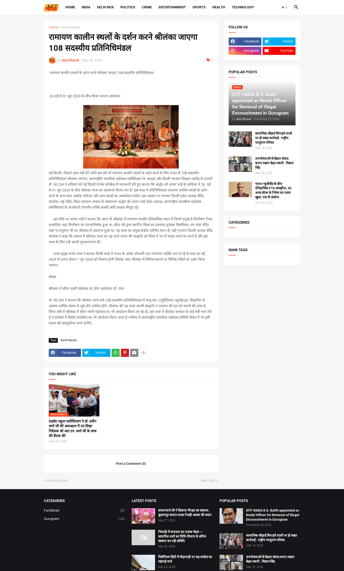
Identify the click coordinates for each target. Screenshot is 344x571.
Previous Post (57, 480)
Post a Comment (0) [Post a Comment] (131, 463)
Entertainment (172, 7)
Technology (243, 7)
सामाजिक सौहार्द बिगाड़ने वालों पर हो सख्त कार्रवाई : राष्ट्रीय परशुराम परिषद (273, 138)
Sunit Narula (70, 27)
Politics (127, 7)
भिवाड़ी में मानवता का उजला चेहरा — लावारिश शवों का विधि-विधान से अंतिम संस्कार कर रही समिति (182, 536)
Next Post (207, 480)
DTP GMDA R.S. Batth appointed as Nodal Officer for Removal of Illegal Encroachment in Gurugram (272, 514)
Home (70, 7)
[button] (284, 7)
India (86, 7)
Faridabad (84, 510)
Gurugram (84, 519)
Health (218, 7)
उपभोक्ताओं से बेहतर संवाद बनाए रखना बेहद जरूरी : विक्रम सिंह (274, 163)
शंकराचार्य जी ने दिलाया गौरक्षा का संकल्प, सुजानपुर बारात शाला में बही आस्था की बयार (184, 512)
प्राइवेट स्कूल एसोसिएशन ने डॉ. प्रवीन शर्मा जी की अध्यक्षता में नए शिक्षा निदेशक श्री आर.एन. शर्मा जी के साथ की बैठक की (73, 428)
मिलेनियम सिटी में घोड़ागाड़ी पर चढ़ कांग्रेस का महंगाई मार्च (185, 559)
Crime (147, 7)
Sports (199, 7)
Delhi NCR (105, 7)
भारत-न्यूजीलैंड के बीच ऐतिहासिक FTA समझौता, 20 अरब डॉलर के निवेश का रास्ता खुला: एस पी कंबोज (273, 190)
